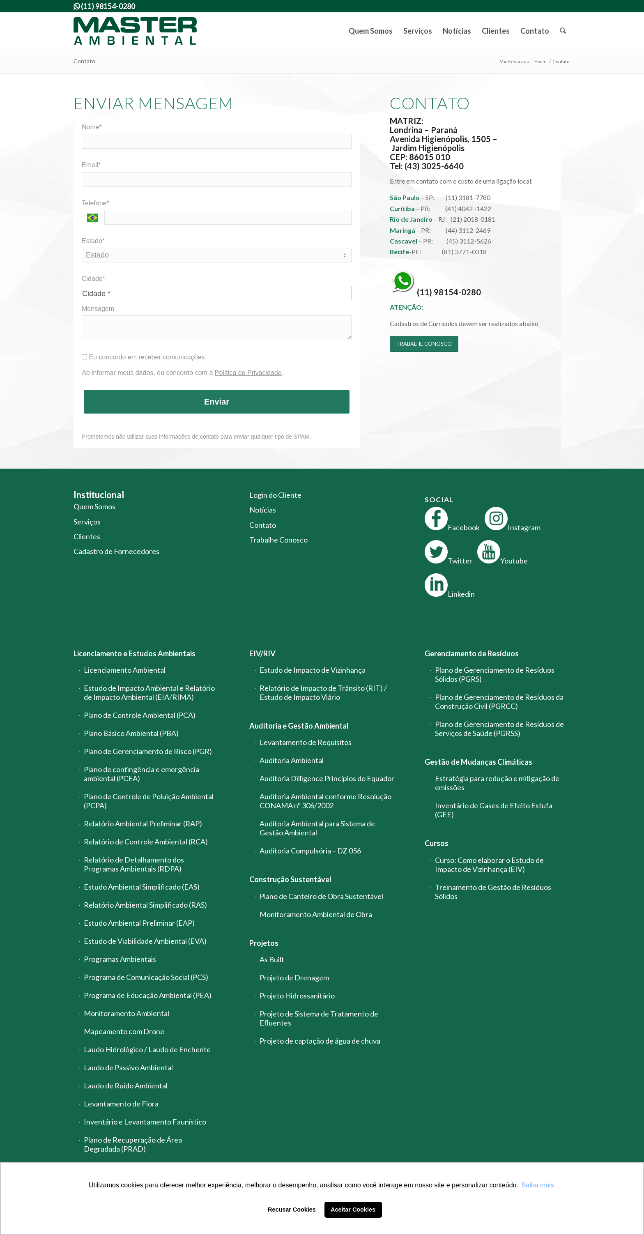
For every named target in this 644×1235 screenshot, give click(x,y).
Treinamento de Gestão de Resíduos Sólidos (493, 892)
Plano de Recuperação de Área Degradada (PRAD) (133, 1144)
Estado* (93, 240)
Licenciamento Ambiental (125, 669)
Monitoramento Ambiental (126, 1013)
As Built (272, 959)
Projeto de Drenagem (294, 977)
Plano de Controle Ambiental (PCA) (140, 715)
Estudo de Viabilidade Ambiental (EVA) (145, 940)
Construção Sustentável (290, 879)
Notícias (262, 509)
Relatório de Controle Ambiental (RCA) (146, 841)
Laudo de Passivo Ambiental (128, 1067)
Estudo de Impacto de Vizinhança (313, 669)
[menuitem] (370, 30)
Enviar (216, 401)
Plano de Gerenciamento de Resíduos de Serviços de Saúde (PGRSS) (499, 729)
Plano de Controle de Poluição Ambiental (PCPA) (149, 801)
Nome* (92, 127)
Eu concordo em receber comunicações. (144, 357)
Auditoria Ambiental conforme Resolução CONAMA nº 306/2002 (325, 801)
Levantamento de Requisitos (306, 742)
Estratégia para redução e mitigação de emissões (497, 783)
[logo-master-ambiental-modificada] (135, 30)
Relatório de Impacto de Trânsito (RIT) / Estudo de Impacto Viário (323, 692)
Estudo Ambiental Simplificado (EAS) (142, 886)
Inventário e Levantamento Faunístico (145, 1121)
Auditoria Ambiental (292, 760)
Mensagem (98, 308)
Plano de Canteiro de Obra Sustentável (321, 896)
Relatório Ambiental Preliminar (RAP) (143, 823)
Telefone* (95, 203)
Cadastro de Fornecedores (116, 551)
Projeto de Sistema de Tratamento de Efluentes (319, 1018)
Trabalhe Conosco (278, 539)
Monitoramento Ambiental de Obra (316, 914)
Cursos (436, 843)
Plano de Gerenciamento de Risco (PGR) (148, 751)
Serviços (87, 521)
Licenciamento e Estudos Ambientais (135, 653)
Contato (84, 60)
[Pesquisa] (562, 30)
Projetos (263, 943)
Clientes (87, 536)
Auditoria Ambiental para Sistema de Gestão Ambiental (317, 828)
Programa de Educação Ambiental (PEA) (148, 995)
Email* (91, 164)
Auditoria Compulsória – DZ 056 (310, 850)
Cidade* (93, 278)
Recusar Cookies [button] (292, 1209)
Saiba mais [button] (538, 1185)
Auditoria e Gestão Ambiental (299, 725)
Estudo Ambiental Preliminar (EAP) (139, 922)
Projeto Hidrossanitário (297, 995)
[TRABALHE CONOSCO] (424, 344)
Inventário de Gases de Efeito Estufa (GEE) (493, 810)
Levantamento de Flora (121, 1103)
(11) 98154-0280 (449, 292)
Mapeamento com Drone (124, 1031)
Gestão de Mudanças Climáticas (478, 761)
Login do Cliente (275, 494)
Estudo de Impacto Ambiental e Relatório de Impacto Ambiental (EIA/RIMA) (149, 692)
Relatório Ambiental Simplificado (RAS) (145, 904)
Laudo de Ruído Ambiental (126, 1085)
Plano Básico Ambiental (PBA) (131, 733)
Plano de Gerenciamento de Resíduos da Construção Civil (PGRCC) (499, 701)
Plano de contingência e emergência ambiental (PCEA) (141, 774)
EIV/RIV (262, 653)
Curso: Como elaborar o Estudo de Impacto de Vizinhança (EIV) (489, 865)
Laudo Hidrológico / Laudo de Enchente (147, 1049)
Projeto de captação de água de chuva (320, 1040)
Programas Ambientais (120, 959)
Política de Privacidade (248, 372)
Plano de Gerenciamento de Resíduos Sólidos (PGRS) (494, 674)
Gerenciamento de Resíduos (472, 653)
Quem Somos (94, 506)
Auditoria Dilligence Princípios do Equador (327, 778)
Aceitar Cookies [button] (353, 1209)
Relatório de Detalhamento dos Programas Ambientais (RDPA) (134, 864)
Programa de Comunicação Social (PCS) (146, 977)
